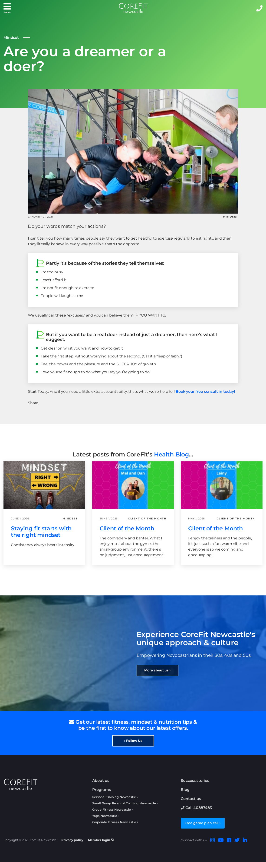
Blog (185, 789)
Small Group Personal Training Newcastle (124, 803)
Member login (100, 840)
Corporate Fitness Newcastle (114, 822)
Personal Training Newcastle (114, 797)
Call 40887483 (196, 808)
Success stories (195, 780)
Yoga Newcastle (104, 816)
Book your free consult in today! (205, 391)
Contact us (191, 798)
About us (100, 780)
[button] (7, 8)
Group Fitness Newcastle (111, 809)
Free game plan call (203, 823)
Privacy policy (72, 840)
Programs (101, 789)
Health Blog (171, 454)
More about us (157, 670)
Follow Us (133, 741)
